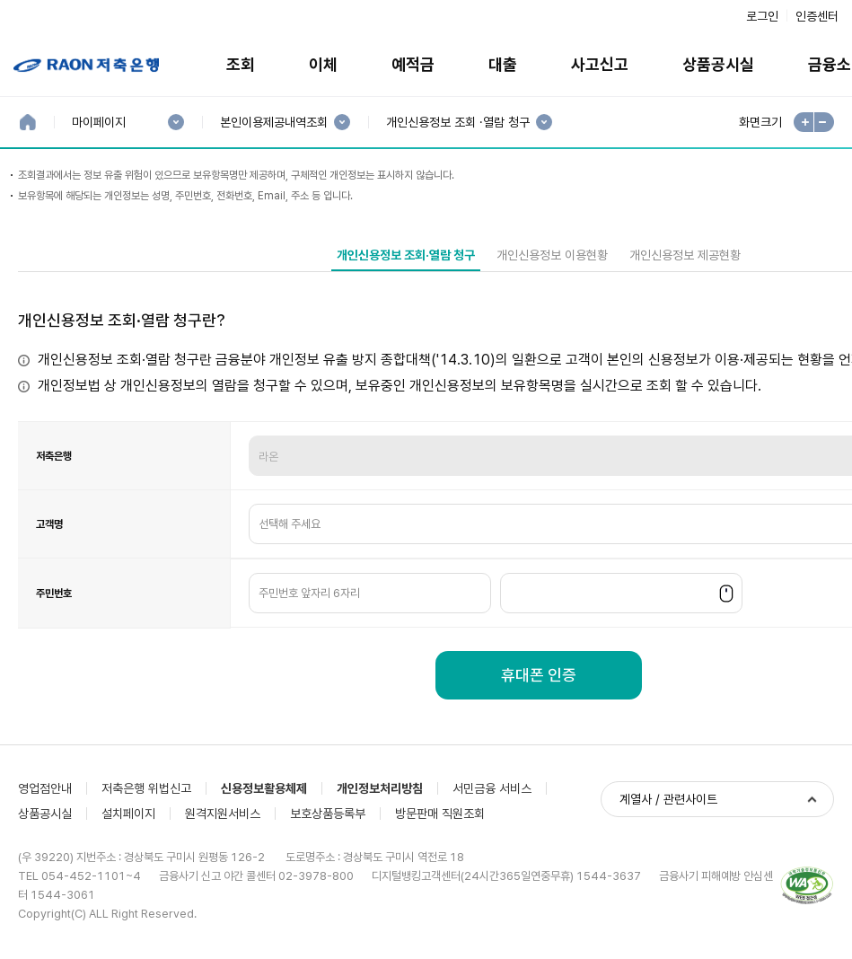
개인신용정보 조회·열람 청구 (406, 255)
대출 (502, 64)
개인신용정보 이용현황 (552, 255)
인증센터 (817, 16)
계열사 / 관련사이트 (668, 799)
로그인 (762, 16)
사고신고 (599, 64)
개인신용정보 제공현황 (685, 255)
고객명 (49, 524)
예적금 (413, 64)
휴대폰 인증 (538, 674)
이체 (323, 64)
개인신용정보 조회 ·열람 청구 (457, 122)
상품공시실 (718, 64)
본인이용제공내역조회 (273, 122)
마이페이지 (98, 122)
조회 (240, 64)
